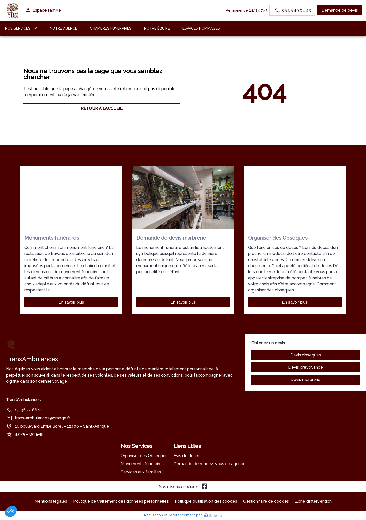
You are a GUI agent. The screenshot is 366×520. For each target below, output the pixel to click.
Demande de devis (340, 10)
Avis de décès (187, 455)
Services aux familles (141, 471)
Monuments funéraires (142, 463)
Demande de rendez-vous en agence (210, 463)
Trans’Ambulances (23, 399)
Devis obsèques (305, 355)
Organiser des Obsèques (144, 455)
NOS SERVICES (17, 28)
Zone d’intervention (313, 501)
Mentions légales (51, 501)
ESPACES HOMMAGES (201, 28)
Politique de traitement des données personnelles (121, 501)
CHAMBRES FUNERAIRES (110, 28)
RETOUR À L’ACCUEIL (102, 108)
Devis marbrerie (306, 379)
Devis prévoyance (305, 367)
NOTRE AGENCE (63, 28)
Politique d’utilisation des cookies (206, 501)
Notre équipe (157, 28)
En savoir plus (71, 302)
